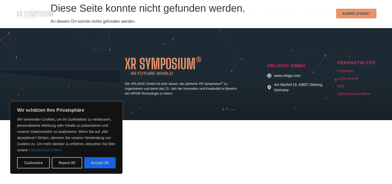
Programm (244, 14)
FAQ (340, 86)
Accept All (100, 162)
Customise (33, 162)
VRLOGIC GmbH (286, 65)
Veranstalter (316, 14)
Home (219, 14)
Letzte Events (279, 14)
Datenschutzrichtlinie (353, 94)
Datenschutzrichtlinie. (46, 150)
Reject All (67, 162)
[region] (66, 138)
